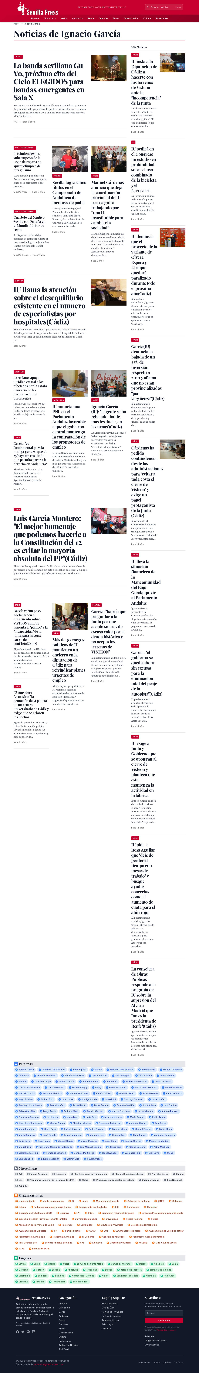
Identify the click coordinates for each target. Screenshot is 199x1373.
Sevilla (63, 18)
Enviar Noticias (152, 1344)
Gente (90, 18)
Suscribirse (164, 1320)
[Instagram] (28, 1331)
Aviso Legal (107, 1324)
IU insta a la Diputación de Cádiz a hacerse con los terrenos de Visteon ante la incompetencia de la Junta (146, 82)
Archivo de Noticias (68, 1345)
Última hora (50, 18)
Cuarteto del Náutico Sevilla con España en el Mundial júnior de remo (29, 223)
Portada (35, 18)
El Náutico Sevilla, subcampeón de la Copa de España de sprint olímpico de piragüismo (27, 161)
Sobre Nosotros (110, 1303)
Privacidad (144, 1362)
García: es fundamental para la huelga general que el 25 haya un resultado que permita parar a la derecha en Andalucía (30, 453)
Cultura (147, 18)
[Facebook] (17, 1331)
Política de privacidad (166, 1330)
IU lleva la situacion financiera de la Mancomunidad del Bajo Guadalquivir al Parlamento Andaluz (146, 582)
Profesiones (162, 18)
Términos (167, 1362)
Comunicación (131, 18)
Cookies (156, 1362)
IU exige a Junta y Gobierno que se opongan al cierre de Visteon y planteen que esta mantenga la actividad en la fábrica (143, 769)
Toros (116, 18)
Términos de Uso (110, 1320)
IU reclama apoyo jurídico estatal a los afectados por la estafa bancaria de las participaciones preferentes (30, 387)
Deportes (103, 18)
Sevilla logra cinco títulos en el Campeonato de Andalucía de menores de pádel (69, 192)
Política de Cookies (111, 1316)
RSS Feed (64, 1349)
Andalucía (77, 18)
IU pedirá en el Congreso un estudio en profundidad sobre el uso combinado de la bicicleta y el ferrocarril (143, 169)
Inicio (16, 23)
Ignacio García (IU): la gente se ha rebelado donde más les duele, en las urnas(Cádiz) (108, 416)
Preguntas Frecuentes (156, 1340)
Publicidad (150, 1336)
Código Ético (108, 1307)
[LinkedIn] (33, 1331)
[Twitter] (22, 1331)
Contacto (106, 1328)
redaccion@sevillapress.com (48, 1364)
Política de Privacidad (112, 1312)
